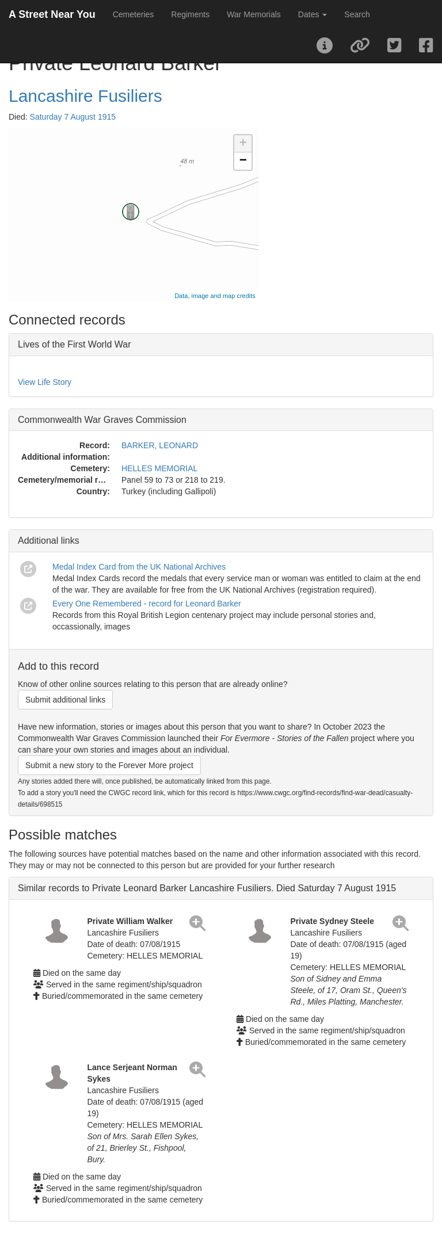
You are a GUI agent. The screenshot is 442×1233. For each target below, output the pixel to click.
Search (356, 14)
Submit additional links (65, 699)
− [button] (243, 161)
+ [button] (243, 143)
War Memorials (254, 14)
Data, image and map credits (215, 295)
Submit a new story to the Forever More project (109, 765)
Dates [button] (312, 14)
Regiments (190, 14)
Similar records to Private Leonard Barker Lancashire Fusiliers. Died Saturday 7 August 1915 (207, 888)
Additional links (48, 540)
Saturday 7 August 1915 (73, 116)
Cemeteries (133, 14)
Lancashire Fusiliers (85, 95)
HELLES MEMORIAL (159, 468)
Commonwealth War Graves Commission (102, 420)
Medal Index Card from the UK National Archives (139, 566)
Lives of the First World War (74, 344)
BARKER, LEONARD (159, 445)
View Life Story (44, 382)
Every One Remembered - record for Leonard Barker (146, 603)
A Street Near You (52, 14)
